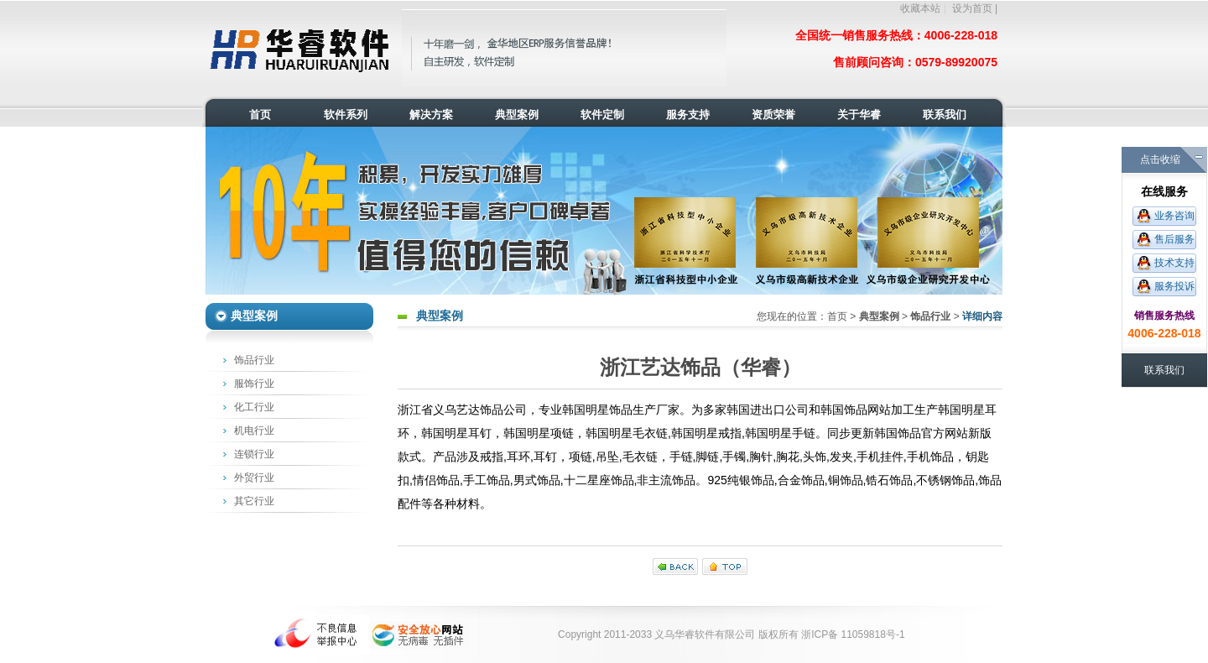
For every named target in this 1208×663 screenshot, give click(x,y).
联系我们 (1164, 370)
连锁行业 (254, 454)
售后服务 (1174, 239)
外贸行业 (254, 477)
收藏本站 (920, 8)
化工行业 (254, 407)
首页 (837, 316)
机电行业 (254, 430)
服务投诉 (1174, 286)
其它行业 (254, 501)
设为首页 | (974, 8)
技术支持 (1174, 263)
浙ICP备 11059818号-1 (852, 634)
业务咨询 (1174, 216)
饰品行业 (254, 360)
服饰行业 (254, 383)
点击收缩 (1160, 159)
